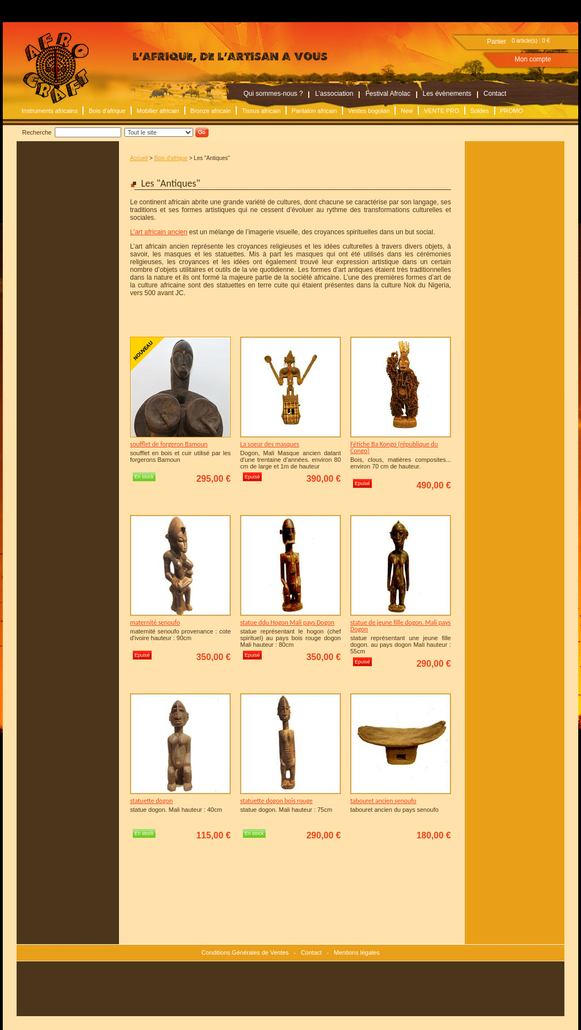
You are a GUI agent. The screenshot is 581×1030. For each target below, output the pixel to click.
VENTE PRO (441, 110)
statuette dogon (151, 801)
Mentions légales (357, 952)
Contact (495, 93)
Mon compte (533, 59)
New (407, 110)
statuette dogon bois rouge (276, 801)
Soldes (479, 110)
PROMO (511, 110)
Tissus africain (261, 110)
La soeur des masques (269, 444)
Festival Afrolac (387, 93)
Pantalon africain (314, 110)
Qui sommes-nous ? (273, 93)
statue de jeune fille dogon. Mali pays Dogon (400, 626)
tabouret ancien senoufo (383, 801)
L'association (334, 93)
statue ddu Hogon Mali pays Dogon (287, 622)
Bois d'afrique (107, 110)
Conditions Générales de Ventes (245, 952)
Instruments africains (49, 110)
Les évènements (447, 93)
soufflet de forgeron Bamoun (169, 444)
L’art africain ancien (158, 232)
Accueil (139, 158)
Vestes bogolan (369, 110)
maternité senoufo (155, 622)
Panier (496, 41)
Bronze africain (210, 110)
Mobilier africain (158, 110)
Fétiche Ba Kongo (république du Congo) (394, 447)
